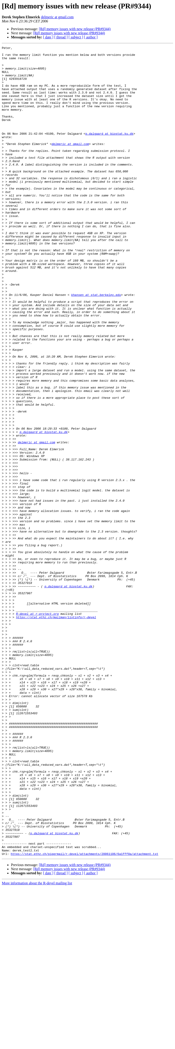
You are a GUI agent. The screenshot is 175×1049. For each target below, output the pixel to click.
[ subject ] (76, 37)
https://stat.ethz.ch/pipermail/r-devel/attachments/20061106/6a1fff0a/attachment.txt (84, 1016)
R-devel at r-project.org (37, 727)
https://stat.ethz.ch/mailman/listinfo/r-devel (56, 732)
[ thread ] (61, 37)
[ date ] (48, 37)
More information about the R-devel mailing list (37, 1045)
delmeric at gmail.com (57, 17)
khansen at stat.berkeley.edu (96, 345)
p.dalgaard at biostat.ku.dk (109, 151)
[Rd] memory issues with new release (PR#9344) (75, 29)
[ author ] (91, 37)
